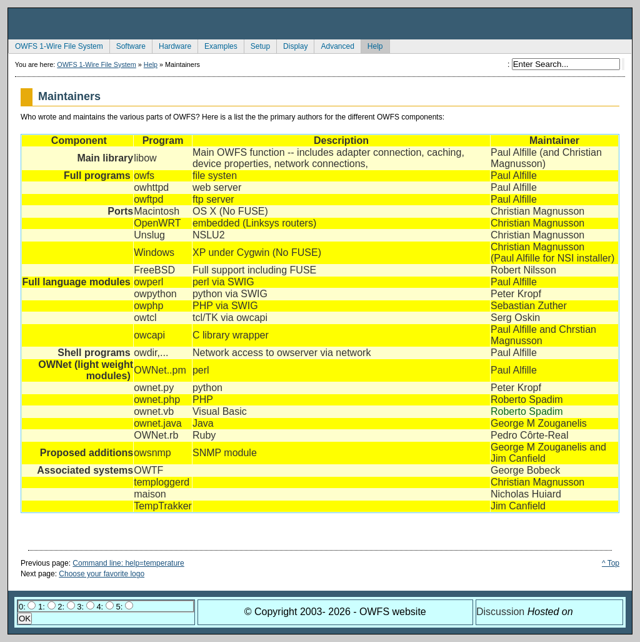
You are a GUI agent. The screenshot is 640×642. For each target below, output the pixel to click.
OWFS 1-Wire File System (55, 45)
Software (127, 45)
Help (372, 45)
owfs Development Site (320, 23)
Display (292, 45)
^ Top (610, 563)
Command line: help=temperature (128, 563)
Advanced (334, 45)
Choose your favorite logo (101, 573)
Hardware (171, 45)
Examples (218, 45)
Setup (257, 45)
